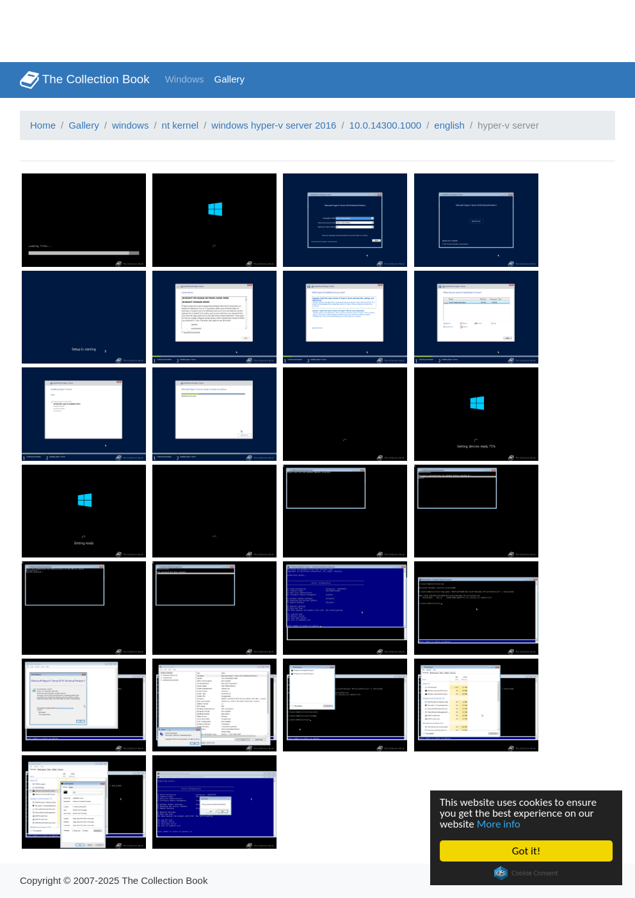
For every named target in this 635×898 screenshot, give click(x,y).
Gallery (229, 79)
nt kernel (180, 125)
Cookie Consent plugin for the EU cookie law (526, 873)
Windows (184, 79)
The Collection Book (85, 80)
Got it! (526, 851)
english (449, 125)
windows (130, 125)
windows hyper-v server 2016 (273, 125)
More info (498, 824)
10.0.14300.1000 (386, 125)
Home (43, 125)
